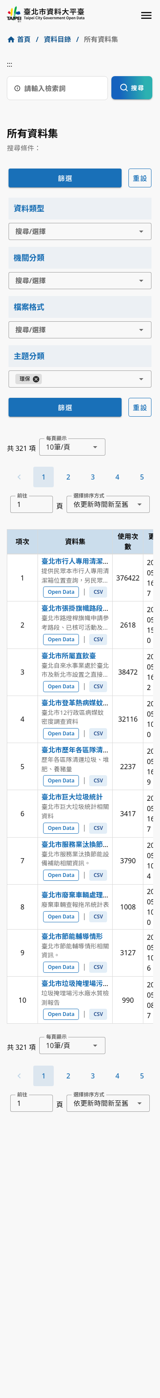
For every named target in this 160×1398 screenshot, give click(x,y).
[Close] (36, 379)
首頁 (24, 39)
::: (9, 64)
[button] (141, 231)
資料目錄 (57, 39)
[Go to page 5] (142, 477)
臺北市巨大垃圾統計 (72, 797)
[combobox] (80, 231)
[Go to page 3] (93, 477)
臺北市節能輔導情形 (72, 936)
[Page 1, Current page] (43, 477)
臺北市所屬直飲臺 (68, 655)
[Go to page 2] (68, 477)
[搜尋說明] (17, 88)
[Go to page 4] (117, 477)
